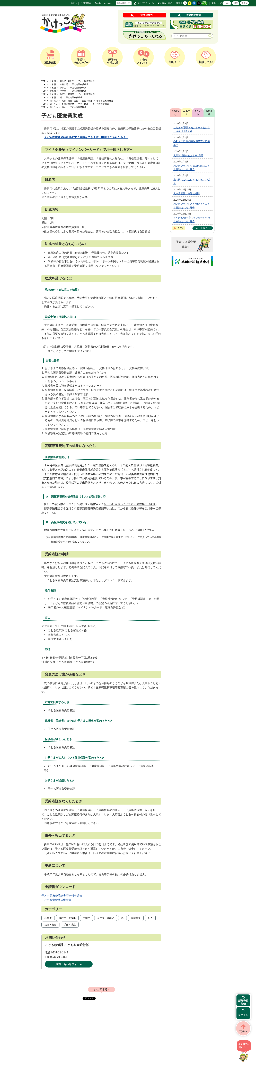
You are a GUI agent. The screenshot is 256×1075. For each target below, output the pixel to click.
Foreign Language (103, 3)
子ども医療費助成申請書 (56, 899)
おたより (209, 112)
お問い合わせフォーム (68, 964)
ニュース (186, 112)
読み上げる (167, 3)
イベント (197, 112)
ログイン (243, 1014)
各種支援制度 (68, 104)
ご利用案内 (86, 3)
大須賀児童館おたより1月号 (188, 155)
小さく (227, 3)
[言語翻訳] (123, 3)
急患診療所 (146, 15)
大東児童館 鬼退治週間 (186, 193)
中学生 (63, 91)
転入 (64, 107)
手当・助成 (83, 104)
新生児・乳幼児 (67, 81)
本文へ (74, 3)
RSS (180, 228)
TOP (43, 81)
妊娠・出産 (87, 101)
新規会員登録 (243, 1002)
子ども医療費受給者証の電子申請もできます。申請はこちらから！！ (86, 137)
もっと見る (202, 228)
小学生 (63, 87)
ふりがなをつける (146, 3)
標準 (236, 3)
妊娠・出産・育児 (70, 101)
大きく (245, 3)
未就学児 (64, 84)
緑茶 (204, 3)
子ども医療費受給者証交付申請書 (61, 895)
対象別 (53, 81)
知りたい (54, 101)
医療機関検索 (193, 15)
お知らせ (175, 112)
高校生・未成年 (67, 94)
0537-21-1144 (59, 952)
